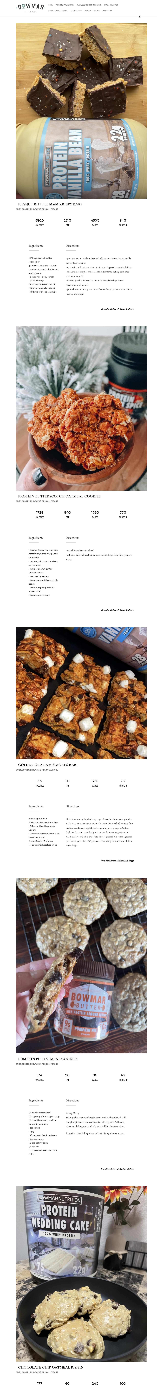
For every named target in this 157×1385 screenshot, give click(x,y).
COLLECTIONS (52, 209)
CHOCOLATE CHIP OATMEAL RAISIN (51, 1274)
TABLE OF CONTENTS (92, 11)
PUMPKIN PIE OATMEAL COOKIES (48, 1059)
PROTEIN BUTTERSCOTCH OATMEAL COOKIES (59, 496)
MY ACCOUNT (107, 11)
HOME (50, 5)
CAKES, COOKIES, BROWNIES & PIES (89, 5)
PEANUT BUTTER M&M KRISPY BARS (50, 204)
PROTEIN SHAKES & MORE (64, 5)
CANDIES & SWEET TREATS (57, 11)
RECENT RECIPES (76, 11)
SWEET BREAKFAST (111, 5)
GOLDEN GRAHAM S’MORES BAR (47, 764)
